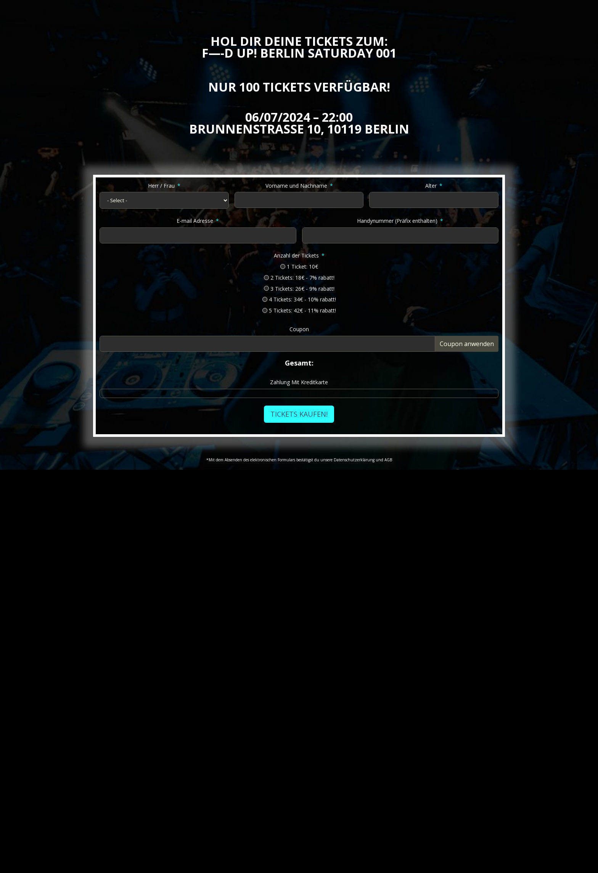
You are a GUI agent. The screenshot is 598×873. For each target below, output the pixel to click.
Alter (431, 185)
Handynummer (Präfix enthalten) (397, 220)
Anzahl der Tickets (296, 255)
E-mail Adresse (195, 220)
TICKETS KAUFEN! (299, 414)
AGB (388, 459)
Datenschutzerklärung (354, 459)
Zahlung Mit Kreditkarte (299, 382)
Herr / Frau (161, 185)
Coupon (299, 329)
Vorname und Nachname (296, 185)
